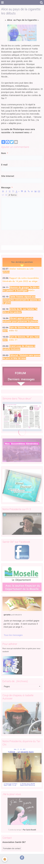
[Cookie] (4, 859)
